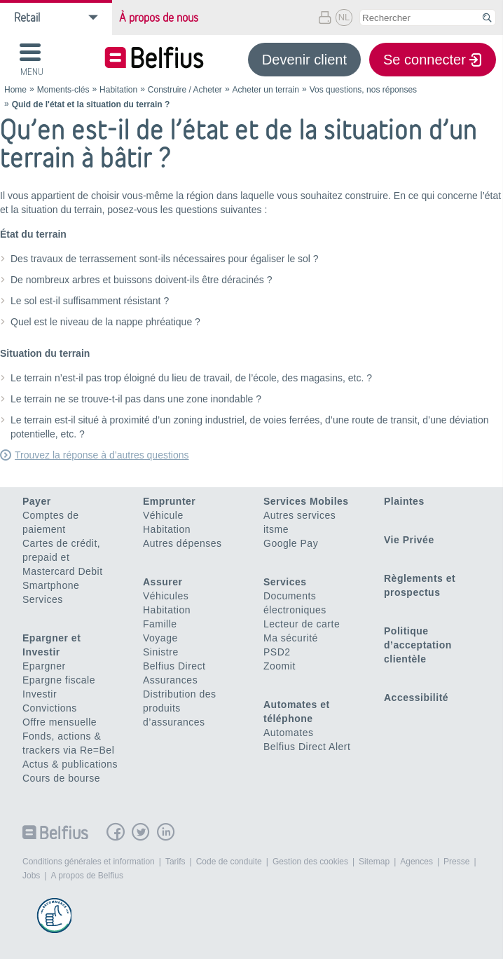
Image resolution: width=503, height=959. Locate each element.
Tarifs (175, 861)
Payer (36, 501)
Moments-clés (63, 90)
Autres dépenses (182, 543)
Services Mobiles (306, 501)
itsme (276, 529)
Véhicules (165, 595)
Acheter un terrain (266, 90)
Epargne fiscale (58, 680)
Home (15, 90)
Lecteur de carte (301, 624)
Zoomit (279, 666)
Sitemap (374, 861)
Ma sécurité (290, 638)
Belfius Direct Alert (306, 746)
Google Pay (290, 543)
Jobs (31, 875)
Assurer (162, 581)
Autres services (299, 515)
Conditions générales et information (88, 861)
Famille (160, 624)
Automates (288, 732)
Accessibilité (416, 697)
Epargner (44, 666)
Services (42, 599)
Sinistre (161, 652)
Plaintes (404, 501)
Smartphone (50, 585)
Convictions (49, 708)
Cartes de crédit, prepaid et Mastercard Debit (62, 557)
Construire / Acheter (185, 90)
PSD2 (277, 652)
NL (344, 17)
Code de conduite (229, 861)
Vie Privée (409, 539)
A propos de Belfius (86, 875)
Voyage (160, 638)
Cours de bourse (61, 778)
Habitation (118, 90)
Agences (416, 861)
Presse (456, 861)
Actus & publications (70, 764)
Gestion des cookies (310, 861)
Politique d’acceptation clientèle (418, 645)
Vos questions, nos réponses (363, 90)
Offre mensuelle (59, 722)
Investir (39, 694)
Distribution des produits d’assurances (179, 708)
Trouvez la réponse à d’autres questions (102, 455)
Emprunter (169, 501)
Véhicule (163, 515)
